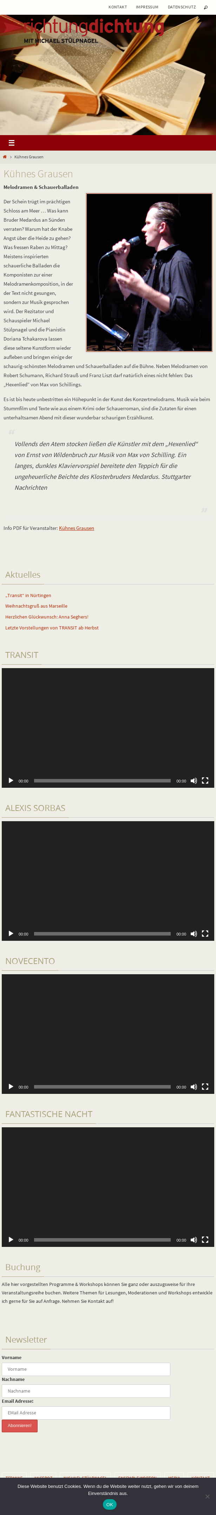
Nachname (13, 1379)
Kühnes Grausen (76, 528)
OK (109, 1504)
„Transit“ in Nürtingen (28, 595)
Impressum (147, 6)
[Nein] (207, 1496)
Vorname (11, 1357)
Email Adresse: (17, 1401)
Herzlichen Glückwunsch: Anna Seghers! (47, 617)
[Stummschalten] (193, 780)
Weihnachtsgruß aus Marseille (36, 606)
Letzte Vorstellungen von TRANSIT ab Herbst (52, 628)
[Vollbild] (205, 780)
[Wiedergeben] (10, 780)
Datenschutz (182, 6)
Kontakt (118, 6)
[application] (108, 728)
